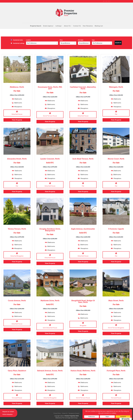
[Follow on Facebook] (103, 1)
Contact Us (77, 26)
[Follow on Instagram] (105, 1)
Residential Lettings (17, 43)
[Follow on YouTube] (110, 1)
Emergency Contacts (74, 413)
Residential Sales (17, 40)
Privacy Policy (57, 413)
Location (28, 40)
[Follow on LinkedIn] (108, 1)
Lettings (59, 26)
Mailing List (99, 26)
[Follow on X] (106, 1)
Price (61, 40)
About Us (67, 26)
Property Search (35, 26)
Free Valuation (88, 26)
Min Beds (80, 40)
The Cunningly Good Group (70, 418)
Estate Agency (48, 26)
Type (93, 40)
